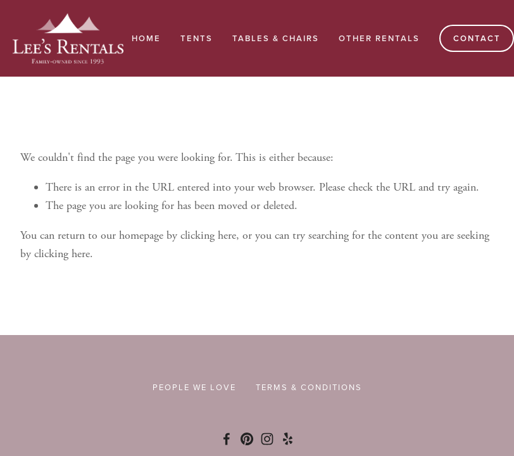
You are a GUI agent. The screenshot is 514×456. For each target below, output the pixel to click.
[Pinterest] (247, 439)
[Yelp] (287, 439)
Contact (477, 38)
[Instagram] (267, 439)
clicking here (208, 235)
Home (146, 38)
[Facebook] (226, 439)
